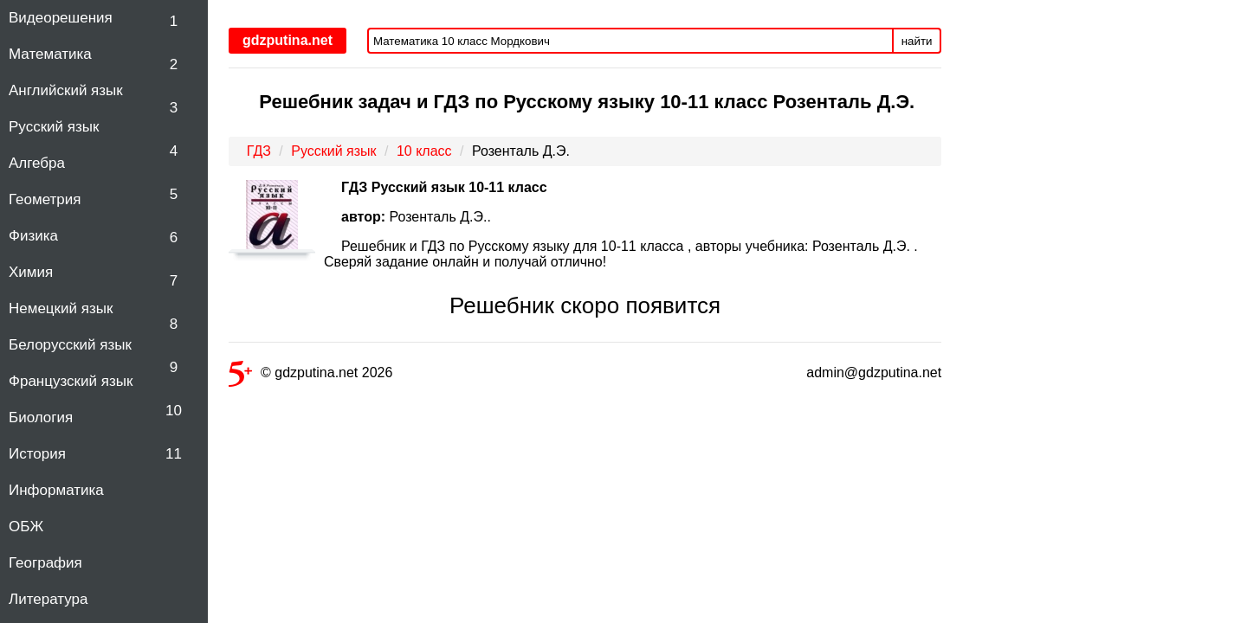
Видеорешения (61, 18)
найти (917, 41)
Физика (33, 236)
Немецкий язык (61, 308)
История (37, 454)
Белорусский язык (70, 345)
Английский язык (66, 90)
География (45, 563)
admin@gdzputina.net (873, 372)
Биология (41, 417)
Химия (31, 272)
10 (173, 410)
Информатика (56, 490)
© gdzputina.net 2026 (310, 376)
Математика (50, 54)
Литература (48, 599)
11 (173, 454)
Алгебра (37, 163)
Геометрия (45, 199)
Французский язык (70, 381)
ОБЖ (26, 526)
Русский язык (54, 127)
